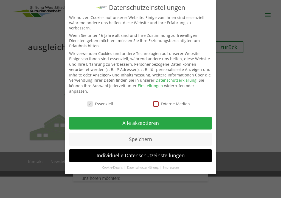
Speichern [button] (140, 139)
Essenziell (100, 103)
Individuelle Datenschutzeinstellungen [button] (141, 155)
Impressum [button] (171, 167)
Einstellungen (150, 85)
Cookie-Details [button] (112, 167)
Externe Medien (171, 103)
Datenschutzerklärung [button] (143, 167)
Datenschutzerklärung (176, 80)
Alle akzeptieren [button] (140, 123)
